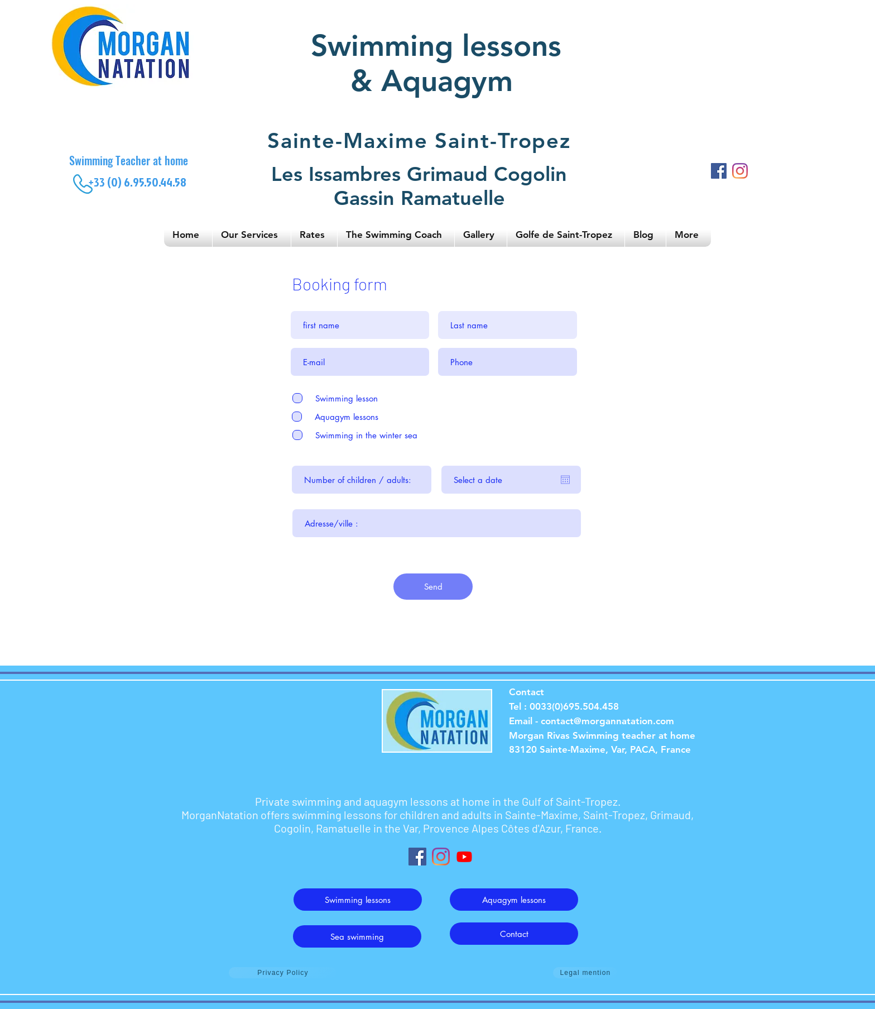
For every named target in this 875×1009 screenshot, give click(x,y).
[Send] (433, 586)
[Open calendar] (565, 479)
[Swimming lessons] (358, 899)
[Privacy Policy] (282, 972)
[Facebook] (719, 171)
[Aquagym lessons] (514, 899)
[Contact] (514, 933)
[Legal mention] (585, 972)
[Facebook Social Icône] (417, 856)
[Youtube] (464, 856)
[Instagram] (740, 171)
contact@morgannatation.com (607, 720)
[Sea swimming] (357, 936)
